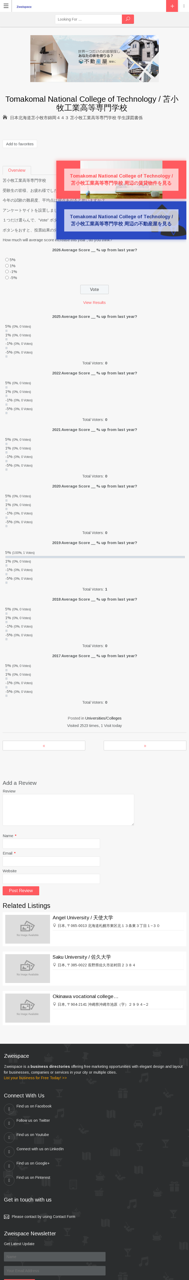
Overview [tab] (17, 170)
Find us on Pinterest (117, 1137)
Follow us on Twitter (117, 1109)
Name (10, 835)
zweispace (68, 1274)
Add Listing (172, 6)
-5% (13, 277)
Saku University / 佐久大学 (82, 957)
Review (9, 791)
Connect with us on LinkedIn (123, 1123)
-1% (13, 271)
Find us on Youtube (26, 1123)
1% (13, 265)
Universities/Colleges (103, 718)
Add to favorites (20, 144)
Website (10, 871)
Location (184, 6)
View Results (94, 302)
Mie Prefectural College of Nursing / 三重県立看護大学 (44, 745)
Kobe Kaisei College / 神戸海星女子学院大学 (145, 745)
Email (9, 853)
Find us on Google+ (27, 1137)
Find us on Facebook (28, 1109)
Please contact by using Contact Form (43, 1174)
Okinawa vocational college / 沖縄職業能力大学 (85, 996)
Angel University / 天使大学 (83, 917)
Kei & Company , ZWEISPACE (128, 1274)
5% (13, 259)
